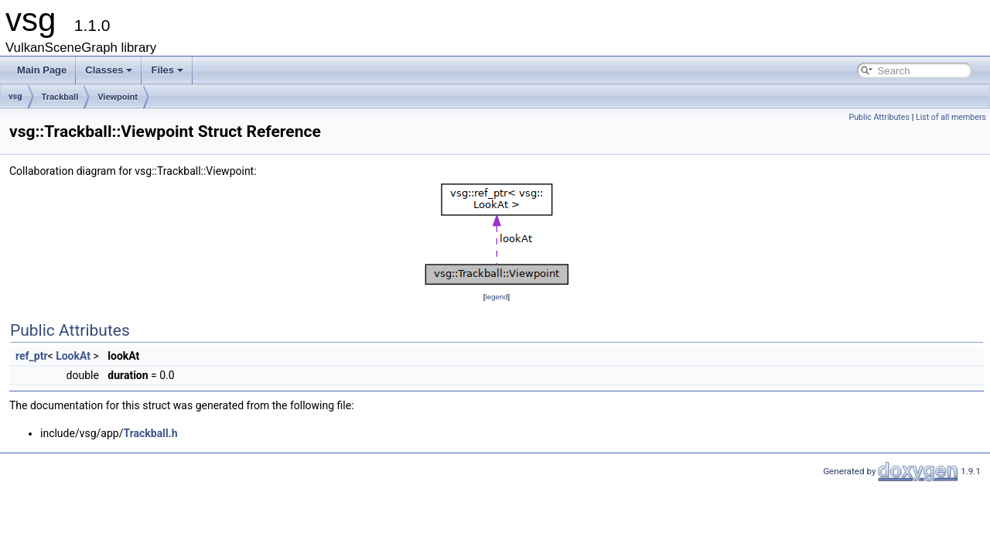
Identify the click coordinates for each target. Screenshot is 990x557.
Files (167, 70)
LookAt (73, 356)
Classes (108, 70)
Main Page (42, 70)
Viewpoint (117, 96)
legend (496, 296)
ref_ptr (31, 356)
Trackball (60, 96)
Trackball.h (150, 433)
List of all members (951, 117)
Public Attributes (879, 117)
